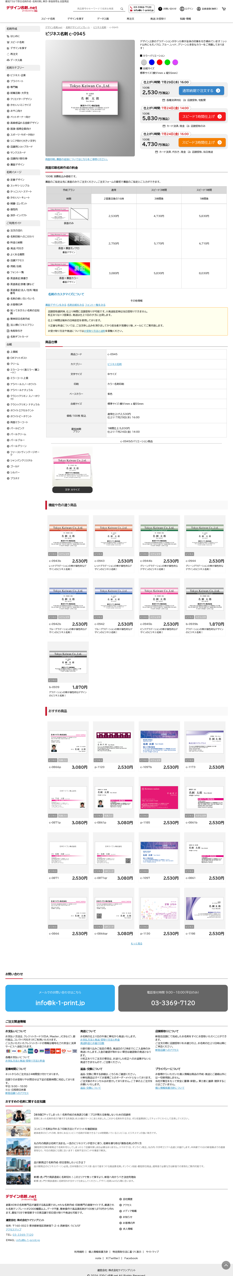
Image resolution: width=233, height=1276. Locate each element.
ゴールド (14, 466)
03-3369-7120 (173, 989)
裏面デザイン (69, 252)
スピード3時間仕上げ (202, 142)
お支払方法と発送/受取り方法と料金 (25, 1047)
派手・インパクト (18, 215)
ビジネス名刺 (99, 27)
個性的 (14, 209)
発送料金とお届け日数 (92, 1030)
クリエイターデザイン (21, 99)
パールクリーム (18, 434)
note (98, 1245)
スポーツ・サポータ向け (22, 135)
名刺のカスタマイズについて (66, 294)
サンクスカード (18, 153)
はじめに (15, 36)
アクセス (127, 1192)
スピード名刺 (48, 19)
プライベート (16, 81)
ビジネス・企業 (18, 75)
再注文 (130, 19)
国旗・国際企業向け (20, 129)
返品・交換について (90, 1074)
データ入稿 (103, 19)
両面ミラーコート (19, 422)
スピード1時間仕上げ (202, 116)
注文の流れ (16, 230)
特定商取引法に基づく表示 (127, 1238)
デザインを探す (75, 19)
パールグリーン (18, 446)
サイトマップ (152, 1238)
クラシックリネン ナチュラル (25, 404)
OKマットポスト (18, 358)
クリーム (14, 364)
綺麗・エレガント (18, 203)
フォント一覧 (17, 272)
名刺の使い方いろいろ (22, 298)
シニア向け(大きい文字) (23, 141)
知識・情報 (185, 19)
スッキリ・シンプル (20, 186)
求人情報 (128, 1215)
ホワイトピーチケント (21, 416)
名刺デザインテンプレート (78, 27)
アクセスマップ (13, 1216)
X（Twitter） (113, 1245)
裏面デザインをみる (55, 305)
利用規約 (79, 1238)
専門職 (14, 87)
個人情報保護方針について (170, 1074)
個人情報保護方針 (98, 1238)
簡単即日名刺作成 (20, 319)
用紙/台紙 (15, 266)
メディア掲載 (130, 1198)
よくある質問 (17, 254)
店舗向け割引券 (18, 159)
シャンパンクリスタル (21, 460)
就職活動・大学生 (19, 93)
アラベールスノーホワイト (23, 384)
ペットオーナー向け (20, 117)
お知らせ (127, 1203)
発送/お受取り (158, 19)
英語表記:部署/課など (22, 284)
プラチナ (15, 478)
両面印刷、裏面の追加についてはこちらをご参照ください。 (76, 159)
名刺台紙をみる (75, 305)
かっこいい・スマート (21, 192)
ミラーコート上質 (19, 378)
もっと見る (136, 943)
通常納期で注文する (201, 90)
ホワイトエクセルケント (22, 410)
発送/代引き (17, 248)
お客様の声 (16, 304)
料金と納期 (16, 242)
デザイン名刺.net (53, 27)
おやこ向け (16, 111)
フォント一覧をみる (95, 305)
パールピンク (17, 428)
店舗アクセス (17, 260)
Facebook (131, 1245)
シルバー (15, 472)
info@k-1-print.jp (144, 10)
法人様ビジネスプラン (22, 325)
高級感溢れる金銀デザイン (24, 123)
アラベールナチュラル (21, 390)
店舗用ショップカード (21, 147)
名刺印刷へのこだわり (22, 236)
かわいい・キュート (20, 197)
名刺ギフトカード (19, 337)
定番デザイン (17, 180)
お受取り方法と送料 (94, 331)
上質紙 (14, 352)
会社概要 (128, 1186)
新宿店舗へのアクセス (167, 1036)
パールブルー (17, 440)
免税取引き (16, 331)
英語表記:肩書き (19, 278)
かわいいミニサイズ (20, 105)
